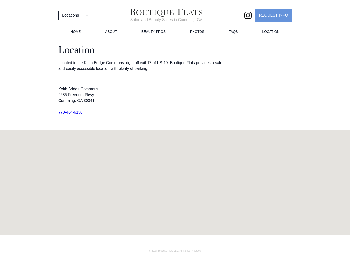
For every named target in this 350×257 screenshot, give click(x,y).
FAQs (233, 32)
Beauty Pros (153, 32)
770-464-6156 (70, 112)
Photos (197, 32)
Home (75, 32)
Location (271, 32)
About (111, 32)
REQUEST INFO (273, 15)
